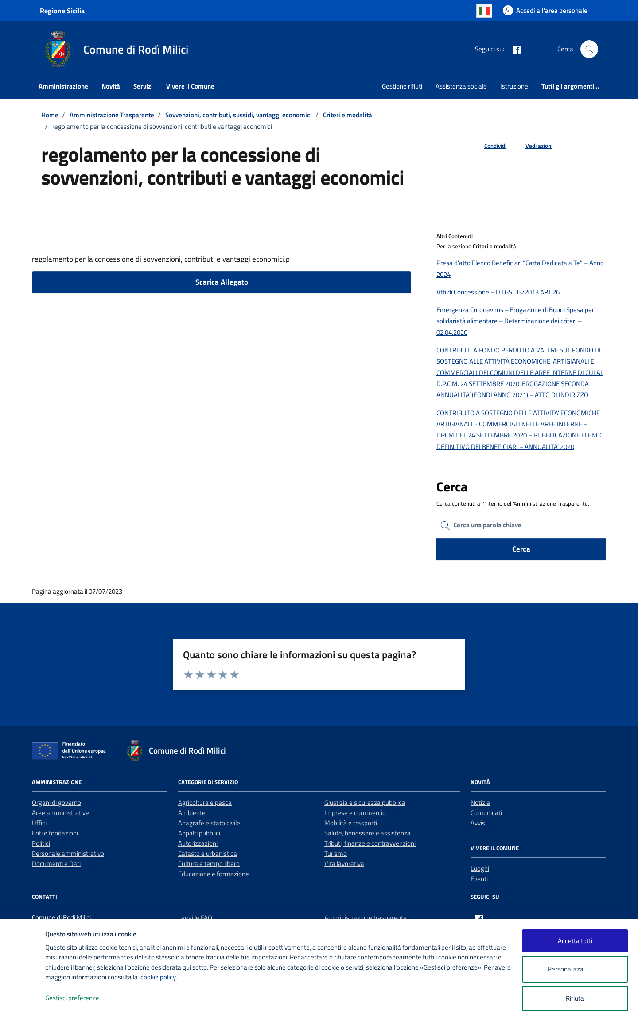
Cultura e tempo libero (209, 864)
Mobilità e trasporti (350, 823)
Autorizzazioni (198, 843)
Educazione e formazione (213, 874)
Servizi (143, 86)
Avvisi (478, 823)
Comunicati (486, 813)
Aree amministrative (60, 813)
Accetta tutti (575, 941)
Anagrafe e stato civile (209, 823)
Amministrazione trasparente (365, 918)
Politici (41, 843)
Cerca (521, 549)
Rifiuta (575, 998)
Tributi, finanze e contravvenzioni (370, 843)
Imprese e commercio (355, 813)
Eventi (479, 879)
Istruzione (514, 86)
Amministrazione (63, 86)
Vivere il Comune (190, 86)
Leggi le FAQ (195, 918)
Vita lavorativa (344, 864)
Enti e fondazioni (55, 833)
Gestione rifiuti (402, 86)
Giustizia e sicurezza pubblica (364, 802)
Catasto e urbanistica (207, 853)
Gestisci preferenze (81, 998)
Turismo (335, 853)
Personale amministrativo (68, 853)
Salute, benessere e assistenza (367, 833)
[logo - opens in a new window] (23, 1005)
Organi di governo (56, 802)
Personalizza (575, 969)
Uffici (39, 823)
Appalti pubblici (199, 833)
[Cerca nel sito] (589, 49)
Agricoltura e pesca (205, 802)
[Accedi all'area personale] (545, 10)
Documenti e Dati (56, 864)
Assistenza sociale (461, 86)
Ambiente (192, 813)
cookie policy (157, 977)
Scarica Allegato (221, 282)
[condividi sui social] (488, 146)
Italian (484, 10)
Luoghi (480, 868)
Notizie (480, 802)
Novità (110, 86)
